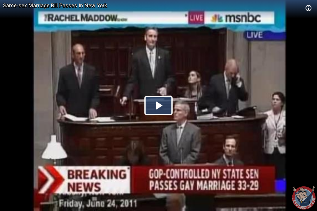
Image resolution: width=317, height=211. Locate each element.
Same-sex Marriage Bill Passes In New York (55, 5)
